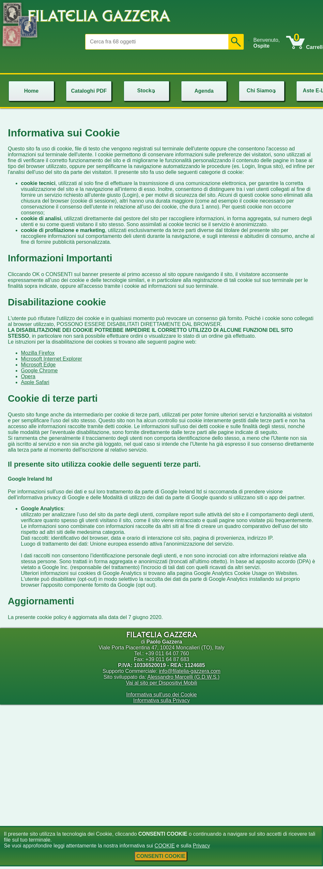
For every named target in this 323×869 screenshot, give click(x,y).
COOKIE (165, 845)
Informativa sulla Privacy (161, 700)
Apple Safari (35, 382)
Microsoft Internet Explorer (51, 359)
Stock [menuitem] (147, 90)
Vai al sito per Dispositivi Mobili (161, 683)
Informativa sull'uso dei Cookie (161, 694)
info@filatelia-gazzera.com (190, 671)
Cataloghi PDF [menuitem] (89, 91)
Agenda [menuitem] (204, 91)
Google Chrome (39, 370)
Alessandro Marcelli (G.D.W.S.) (183, 677)
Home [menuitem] (31, 91)
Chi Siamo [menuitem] (262, 90)
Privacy (201, 845)
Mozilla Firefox (37, 353)
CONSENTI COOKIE (160, 856)
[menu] (269, 43)
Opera (28, 376)
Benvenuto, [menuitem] (266, 43)
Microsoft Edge (38, 364)
